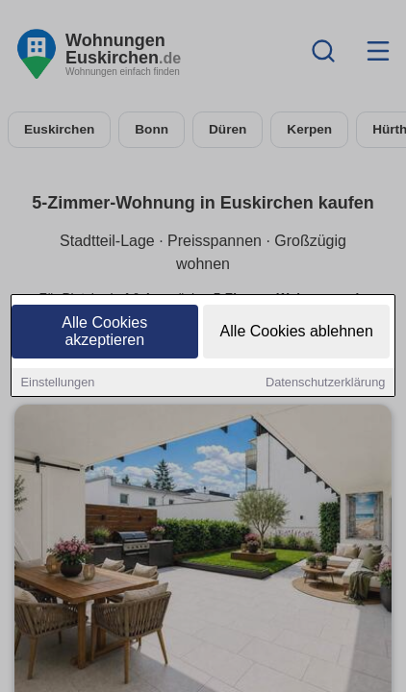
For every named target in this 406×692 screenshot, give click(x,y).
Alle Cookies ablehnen (296, 333)
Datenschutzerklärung (325, 384)
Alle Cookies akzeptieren (104, 333)
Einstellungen (58, 384)
